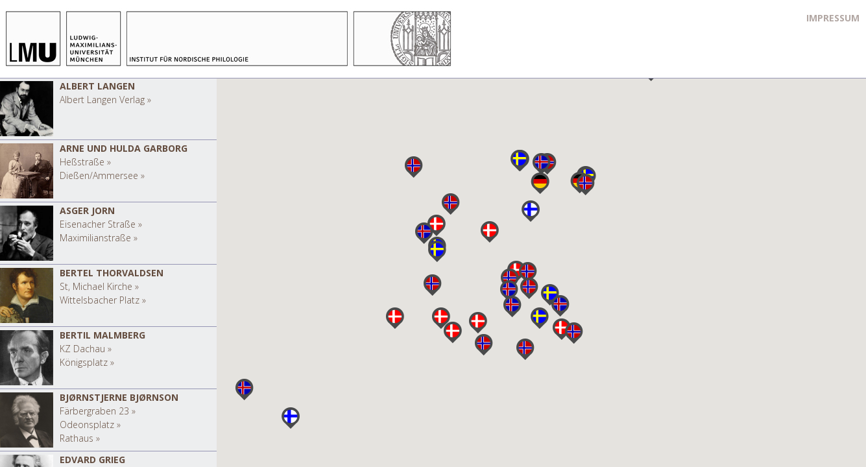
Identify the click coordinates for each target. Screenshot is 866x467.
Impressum (833, 18)
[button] (540, 183)
